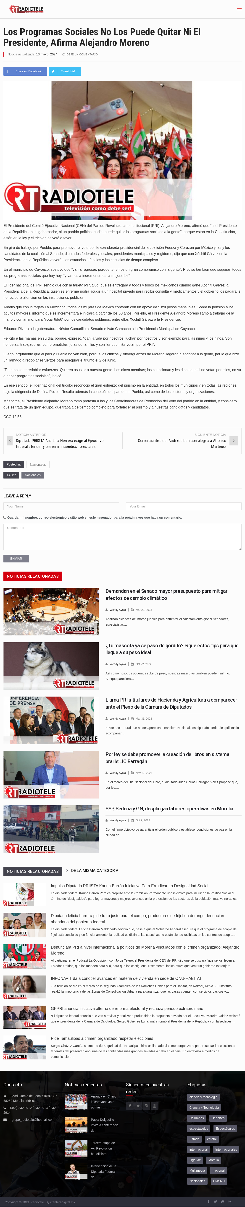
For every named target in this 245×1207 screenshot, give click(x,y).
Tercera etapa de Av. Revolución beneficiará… (103, 1148)
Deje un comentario (83, 54)
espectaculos (199, 1128)
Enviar (16, 558)
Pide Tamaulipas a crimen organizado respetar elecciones (102, 1038)
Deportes (218, 1118)
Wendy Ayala (118, 609)
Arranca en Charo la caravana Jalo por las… (103, 1101)
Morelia (213, 1160)
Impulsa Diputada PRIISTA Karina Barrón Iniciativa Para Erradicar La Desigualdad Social (129, 885)
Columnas (197, 1118)
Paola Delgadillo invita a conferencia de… (105, 1125)
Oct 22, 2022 (145, 664)
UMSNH (219, 1181)
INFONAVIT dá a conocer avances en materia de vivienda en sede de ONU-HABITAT (126, 978)
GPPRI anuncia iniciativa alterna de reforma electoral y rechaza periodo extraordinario (127, 1008)
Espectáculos (225, 1128)
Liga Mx (195, 1160)
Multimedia (197, 1170)
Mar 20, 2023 (145, 609)
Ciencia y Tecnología (204, 1107)
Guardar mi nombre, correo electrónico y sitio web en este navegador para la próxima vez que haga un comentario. (94, 517)
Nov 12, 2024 (145, 772)
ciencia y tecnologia (203, 1097)
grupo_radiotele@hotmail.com (33, 1119)
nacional (218, 1170)
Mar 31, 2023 (145, 718)
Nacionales (38, 464)
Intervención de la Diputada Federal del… (103, 1171)
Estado (195, 1139)
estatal (211, 1139)
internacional (199, 1149)
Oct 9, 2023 (144, 820)
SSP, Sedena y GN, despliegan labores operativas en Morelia (169, 808)
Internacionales (226, 1149)
